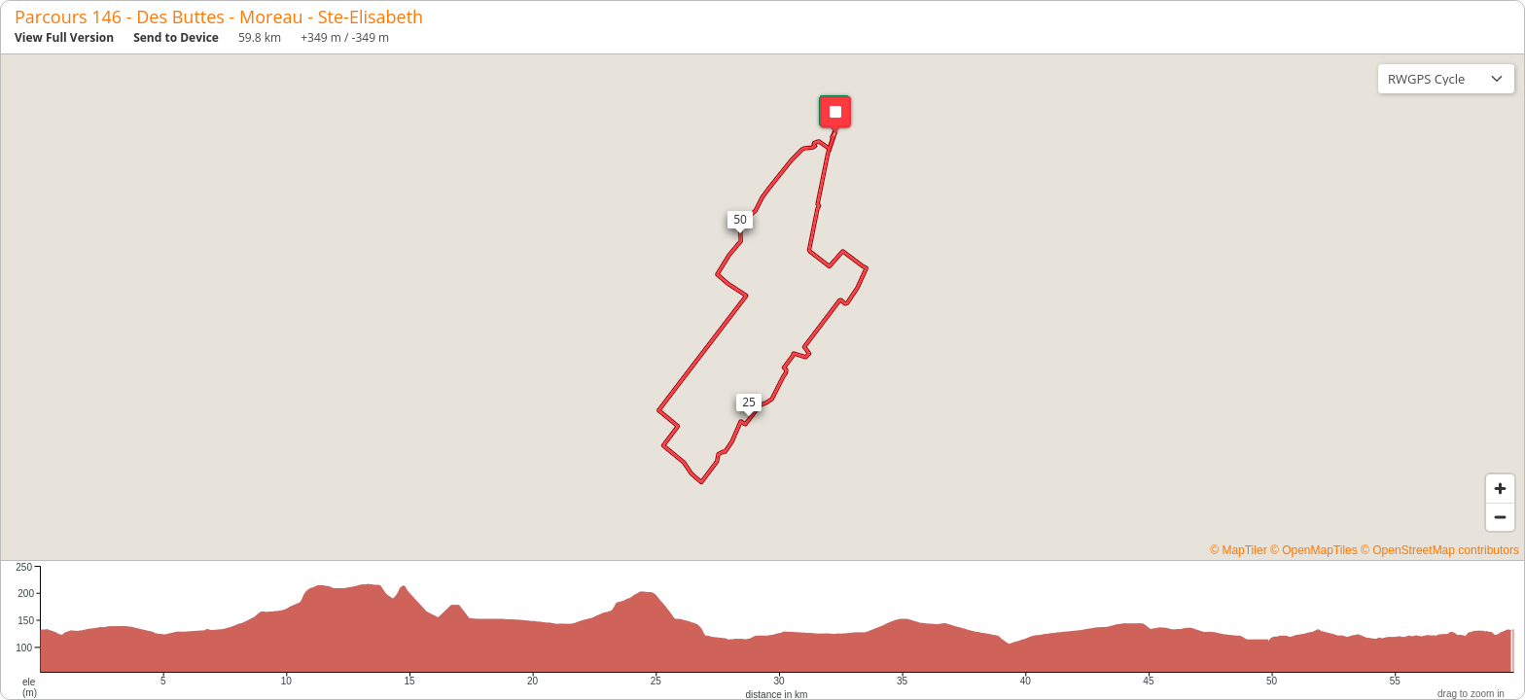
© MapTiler (1238, 550)
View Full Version (64, 37)
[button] (834, 113)
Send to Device (176, 37)
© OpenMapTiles (1314, 550)
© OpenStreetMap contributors (1440, 550)
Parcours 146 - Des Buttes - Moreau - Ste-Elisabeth (219, 16)
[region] (762, 307)
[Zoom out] (1500, 517)
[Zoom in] (1500, 488)
